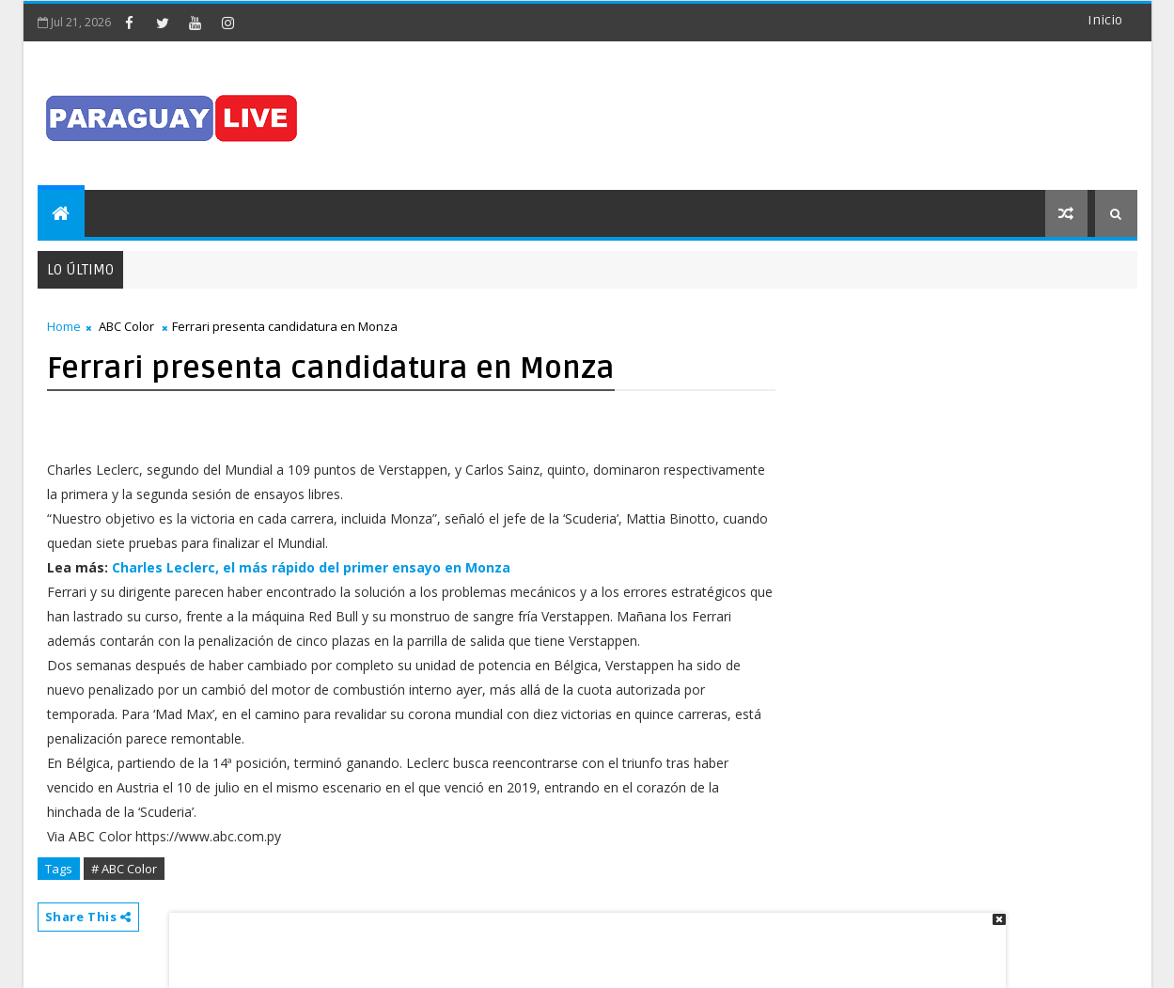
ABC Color (126, 326)
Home (64, 326)
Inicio (1105, 20)
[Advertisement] (581, 941)
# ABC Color (124, 868)
